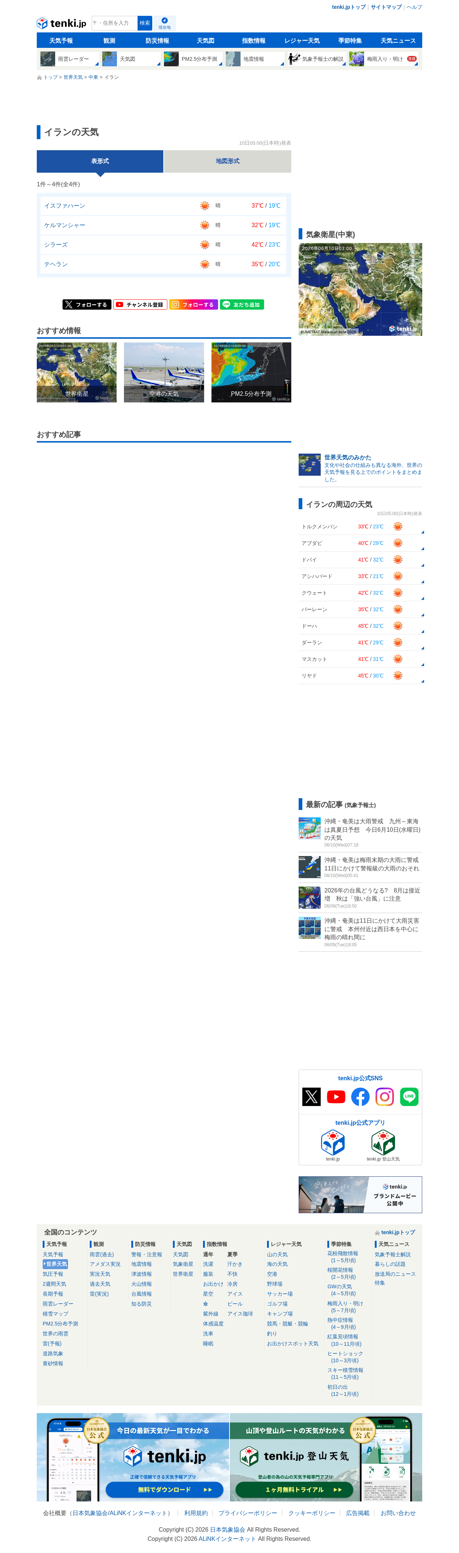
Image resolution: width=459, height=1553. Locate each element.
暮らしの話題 (390, 1264)
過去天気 (100, 1284)
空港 (272, 1274)
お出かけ (213, 1284)
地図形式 (227, 161)
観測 (109, 41)
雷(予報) (52, 1343)
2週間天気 (54, 1284)
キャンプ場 (280, 1314)
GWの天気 (348, 1290)
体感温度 (213, 1324)
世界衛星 (183, 1274)
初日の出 (348, 1391)
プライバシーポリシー (247, 1513)
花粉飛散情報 (348, 1257)
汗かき (235, 1264)
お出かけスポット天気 (293, 1343)
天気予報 (61, 41)
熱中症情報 (348, 1324)
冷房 (232, 1284)
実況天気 (100, 1274)
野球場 (274, 1284)
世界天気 (56, 1264)
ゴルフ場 (277, 1304)
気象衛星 (183, 1264)
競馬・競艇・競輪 (287, 1324)
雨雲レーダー (58, 1304)
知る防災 (141, 1304)
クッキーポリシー (311, 1513)
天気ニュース (398, 41)
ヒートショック (348, 1357)
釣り (272, 1334)
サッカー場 (280, 1294)
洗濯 (208, 1264)
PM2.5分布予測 (60, 1324)
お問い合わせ (398, 1513)
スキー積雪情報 (348, 1374)
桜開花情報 (348, 1274)
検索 (145, 23)
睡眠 (208, 1343)
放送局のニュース (395, 1274)
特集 (380, 1283)
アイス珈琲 (240, 1314)
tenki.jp (62, 25)
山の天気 (277, 1254)
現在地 (165, 27)
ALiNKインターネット (138, 1513)
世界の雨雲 (55, 1334)
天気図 (205, 41)
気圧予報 (53, 1274)
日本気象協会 (90, 1513)
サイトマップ (386, 7)
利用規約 (196, 1513)
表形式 (100, 161)
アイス (235, 1294)
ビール (235, 1304)
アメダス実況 (105, 1264)
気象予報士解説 (393, 1254)
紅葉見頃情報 (348, 1340)
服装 (208, 1274)
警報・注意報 (146, 1254)
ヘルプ (414, 7)
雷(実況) (99, 1294)
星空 (208, 1294)
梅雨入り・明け (348, 1307)
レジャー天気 (302, 41)
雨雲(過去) (102, 1254)
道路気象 (53, 1353)
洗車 (208, 1334)
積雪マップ (55, 1314)
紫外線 (210, 1314)
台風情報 (141, 1294)
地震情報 (141, 1264)
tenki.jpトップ (349, 7)
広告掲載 (358, 1513)
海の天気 (277, 1264)
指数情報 (254, 41)
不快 (232, 1274)
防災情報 (157, 41)
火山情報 (141, 1284)
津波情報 (141, 1274)
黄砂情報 (53, 1363)
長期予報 (53, 1294)
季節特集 (350, 41)
